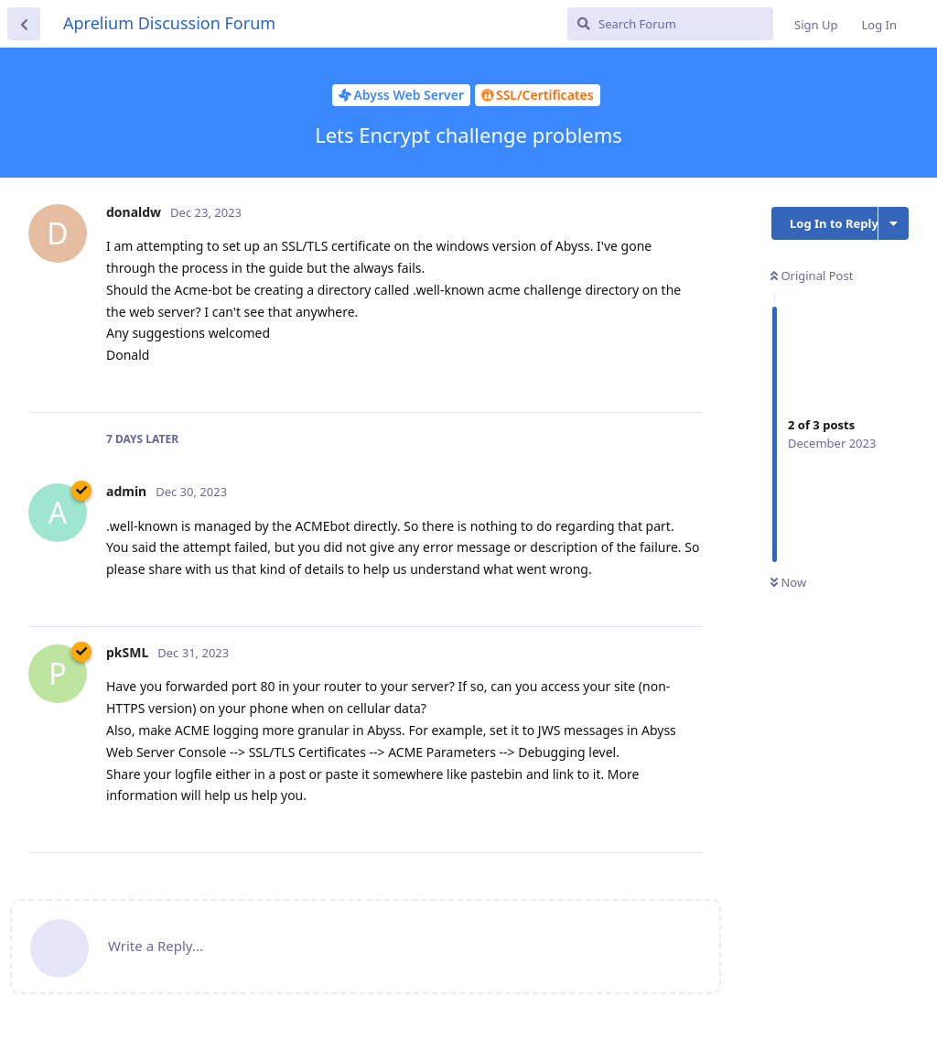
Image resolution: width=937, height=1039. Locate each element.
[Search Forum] (670, 23)
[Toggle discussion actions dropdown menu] (893, 223)
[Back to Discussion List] (23, 23)
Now (788, 582)
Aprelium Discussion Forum (169, 23)
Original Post (811, 275)
